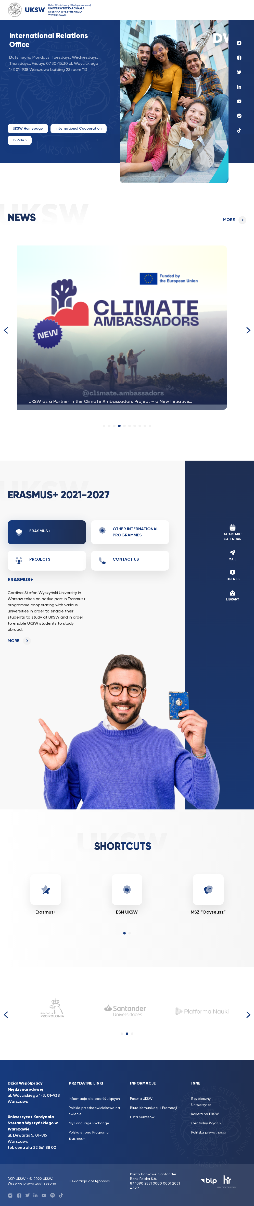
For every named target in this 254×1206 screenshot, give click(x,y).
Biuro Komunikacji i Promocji (153, 1108)
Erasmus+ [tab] (32, 532)
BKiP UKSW (17, 1179)
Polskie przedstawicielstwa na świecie (94, 1111)
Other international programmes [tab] (128, 531)
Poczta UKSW (141, 1099)
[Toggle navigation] (237, 10)
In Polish (20, 140)
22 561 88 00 (44, 1148)
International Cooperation (78, 128)
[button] (104, 426)
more (229, 220)
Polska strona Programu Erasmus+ (89, 1135)
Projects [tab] (32, 561)
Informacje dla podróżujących (94, 1099)
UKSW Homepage (28, 128)
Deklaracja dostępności (89, 1181)
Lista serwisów (142, 1117)
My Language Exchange (89, 1123)
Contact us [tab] (118, 561)
